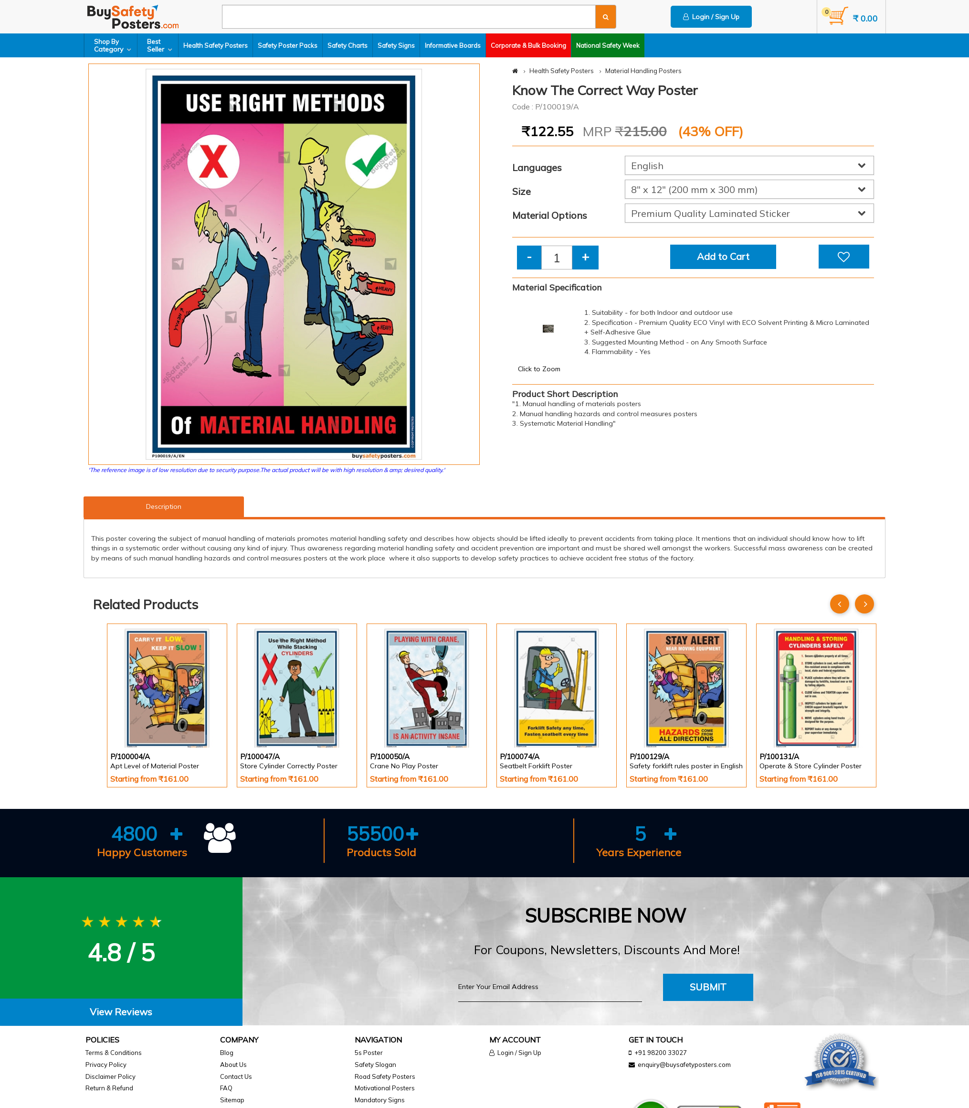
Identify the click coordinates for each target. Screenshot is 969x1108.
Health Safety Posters (215, 45)
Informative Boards (453, 45)
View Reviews (121, 1012)
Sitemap (232, 1100)
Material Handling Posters (643, 71)
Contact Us (236, 1076)
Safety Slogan (375, 1064)
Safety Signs (396, 45)
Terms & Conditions (113, 1052)
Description (163, 506)
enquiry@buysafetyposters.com (684, 1064)
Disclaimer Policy (110, 1076)
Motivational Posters (385, 1088)
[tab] (121, 1012)
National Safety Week (608, 45)
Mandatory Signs (380, 1100)
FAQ (226, 1088)
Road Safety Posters (385, 1076)
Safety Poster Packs (287, 45)
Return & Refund (109, 1088)
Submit (708, 987)
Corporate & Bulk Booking (528, 45)
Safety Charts (347, 45)
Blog (226, 1052)
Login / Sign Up (711, 16)
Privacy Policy (105, 1064)
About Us (233, 1064)
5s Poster (369, 1052)
